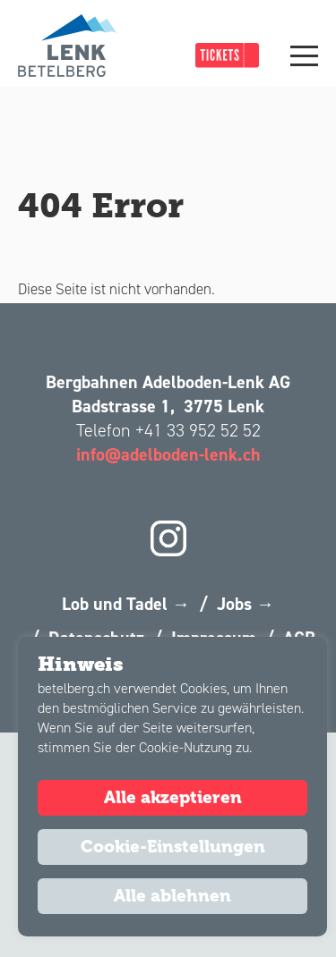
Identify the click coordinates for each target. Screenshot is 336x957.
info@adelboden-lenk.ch (168, 454)
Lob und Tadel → (126, 603)
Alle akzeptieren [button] (173, 798)
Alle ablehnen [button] (172, 896)
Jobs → (245, 603)
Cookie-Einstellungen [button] (173, 847)
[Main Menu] (304, 56)
